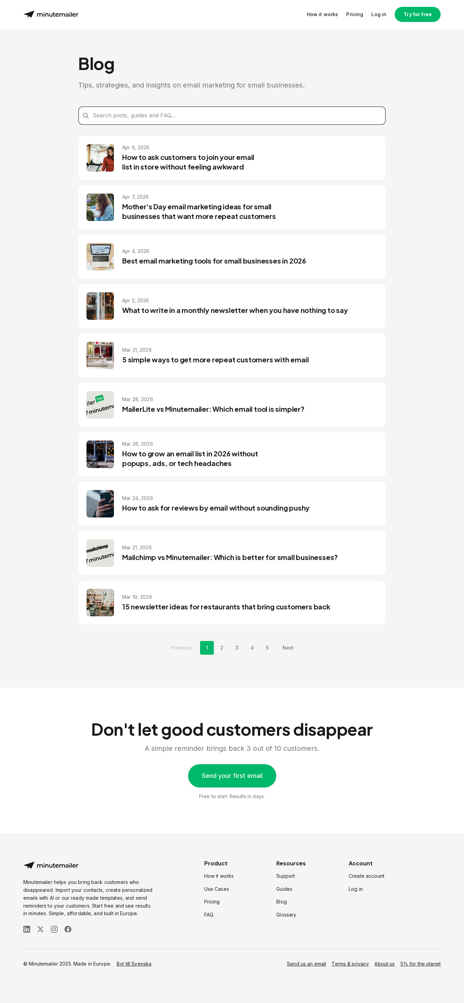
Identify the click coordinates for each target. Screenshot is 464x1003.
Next (288, 648)
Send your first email (232, 775)
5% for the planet (421, 964)
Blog (281, 902)
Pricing (354, 14)
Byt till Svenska (134, 964)
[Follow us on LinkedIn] (26, 929)
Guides (284, 889)
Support (285, 876)
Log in (378, 14)
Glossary (286, 915)
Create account (366, 876)
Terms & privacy (350, 964)
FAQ (208, 915)
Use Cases (216, 889)
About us (384, 964)
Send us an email (306, 964)
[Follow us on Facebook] (68, 929)
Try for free (418, 14)
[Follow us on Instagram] (54, 929)
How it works (322, 14)
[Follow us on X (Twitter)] (40, 929)
